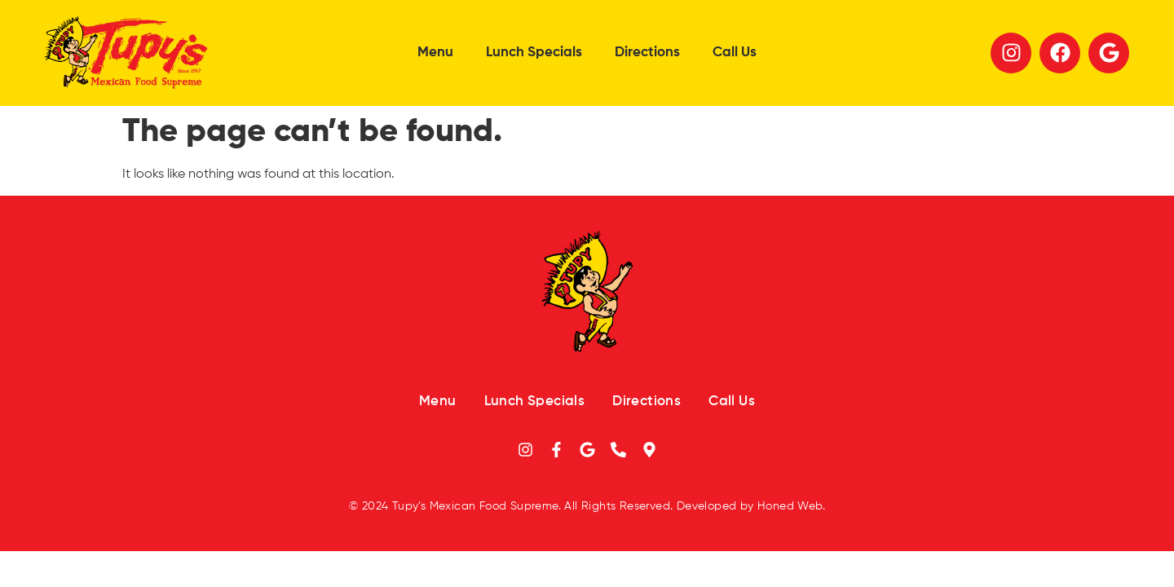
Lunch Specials (534, 53)
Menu (435, 53)
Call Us (735, 53)
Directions (647, 53)
